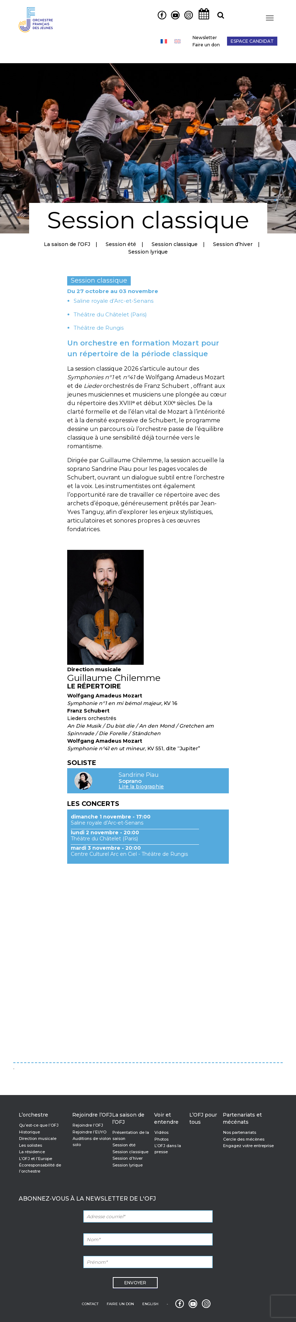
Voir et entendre (166, 1118)
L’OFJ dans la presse (167, 1148)
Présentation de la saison (130, 1135)
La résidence (32, 1151)
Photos (161, 1139)
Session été (121, 244)
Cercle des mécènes (243, 1139)
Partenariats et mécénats (242, 1118)
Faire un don (206, 44)
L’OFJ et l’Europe (35, 1158)
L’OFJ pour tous (203, 1118)
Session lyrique (148, 252)
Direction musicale (37, 1138)
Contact (90, 1304)
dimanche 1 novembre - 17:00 (111, 816)
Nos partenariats (239, 1132)
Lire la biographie (141, 786)
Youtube (191, 1307)
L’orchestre (33, 1115)
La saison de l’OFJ (67, 244)
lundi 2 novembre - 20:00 (105, 832)
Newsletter (205, 37)
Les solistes (30, 1145)
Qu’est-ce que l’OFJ (39, 1125)
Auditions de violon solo (92, 1141)
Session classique (175, 244)
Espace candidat (252, 41)
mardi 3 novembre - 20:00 (106, 848)
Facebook (178, 1307)
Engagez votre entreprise (248, 1145)
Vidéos (161, 1132)
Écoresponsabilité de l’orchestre (40, 1168)
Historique (29, 1132)
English (150, 1304)
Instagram (204, 1307)
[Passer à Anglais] (177, 41)
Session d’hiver (233, 244)
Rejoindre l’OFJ (92, 1115)
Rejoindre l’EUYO (89, 1132)
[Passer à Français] (164, 41)
